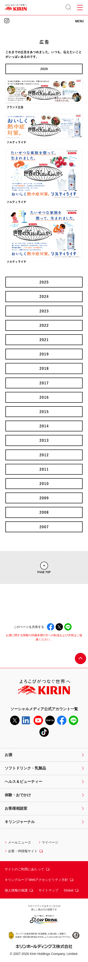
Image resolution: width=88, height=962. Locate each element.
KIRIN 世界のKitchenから (44, 25)
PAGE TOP (44, 567)
